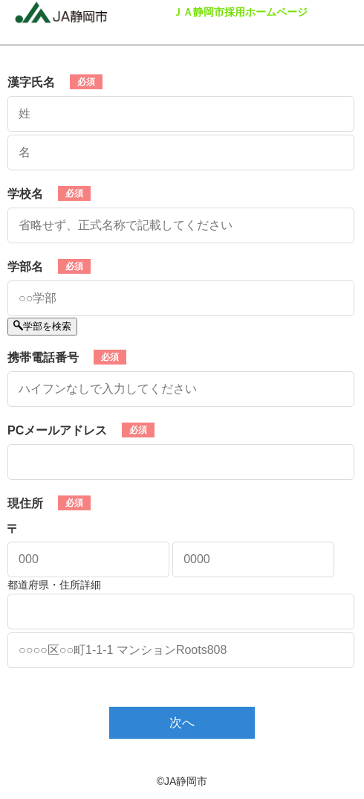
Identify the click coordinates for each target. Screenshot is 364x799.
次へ (182, 723)
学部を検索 (42, 326)
